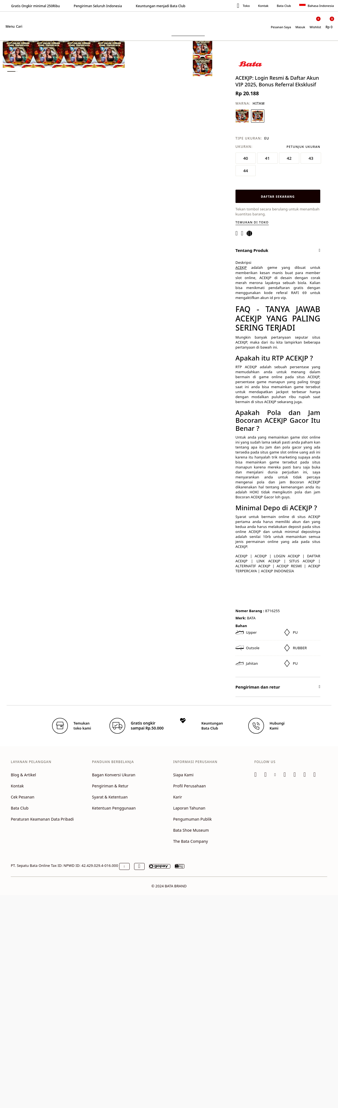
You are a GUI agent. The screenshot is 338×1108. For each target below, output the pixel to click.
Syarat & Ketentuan (110, 797)
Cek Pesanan (22, 797)
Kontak (263, 6)
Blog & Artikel (23, 774)
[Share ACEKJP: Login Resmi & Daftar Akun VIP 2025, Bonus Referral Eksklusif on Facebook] (238, 233)
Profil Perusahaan (189, 786)
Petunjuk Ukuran (303, 147)
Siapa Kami (183, 774)
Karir (177, 797)
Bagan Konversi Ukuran (113, 774)
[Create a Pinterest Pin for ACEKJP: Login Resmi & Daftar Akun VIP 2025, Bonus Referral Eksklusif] (244, 233)
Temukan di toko (252, 222)
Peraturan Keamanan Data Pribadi (42, 819)
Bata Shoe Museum (191, 830)
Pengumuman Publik (192, 819)
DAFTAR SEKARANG (278, 196)
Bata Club (284, 6)
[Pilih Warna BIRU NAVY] (242, 116)
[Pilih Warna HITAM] (257, 116)
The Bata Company (190, 841)
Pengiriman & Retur (110, 786)
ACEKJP (241, 267)
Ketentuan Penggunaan (114, 808)
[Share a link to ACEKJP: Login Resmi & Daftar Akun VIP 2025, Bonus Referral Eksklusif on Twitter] (251, 233)
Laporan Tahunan (189, 808)
